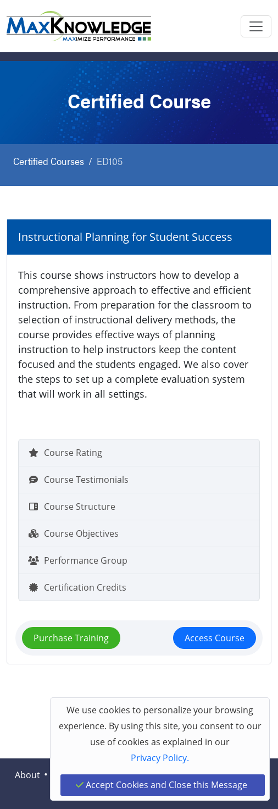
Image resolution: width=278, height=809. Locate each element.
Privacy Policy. (160, 758)
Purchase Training (71, 638)
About (27, 775)
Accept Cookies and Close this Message (161, 785)
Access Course (214, 638)
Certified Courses (48, 161)
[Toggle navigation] (256, 26)
